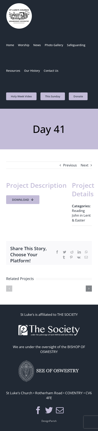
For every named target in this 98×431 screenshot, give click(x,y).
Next (84, 165)
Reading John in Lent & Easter (81, 215)
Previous (70, 165)
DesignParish (49, 421)
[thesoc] (49, 322)
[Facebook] (38, 410)
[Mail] (60, 410)
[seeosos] (49, 359)
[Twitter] (49, 410)
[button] (9, 289)
